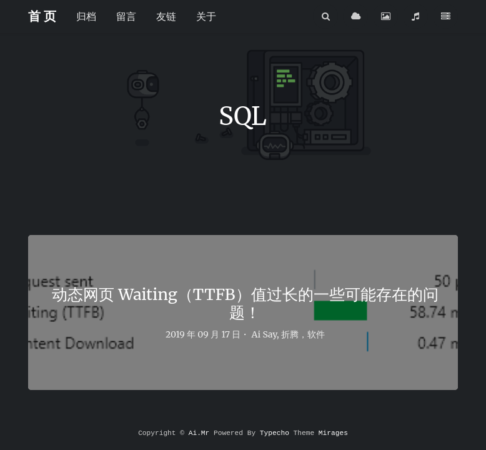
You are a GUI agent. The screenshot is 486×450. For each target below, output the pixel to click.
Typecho (274, 433)
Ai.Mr (199, 433)
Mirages (333, 433)
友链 (166, 16)
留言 (126, 16)
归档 (86, 16)
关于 (206, 16)
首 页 (42, 16)
